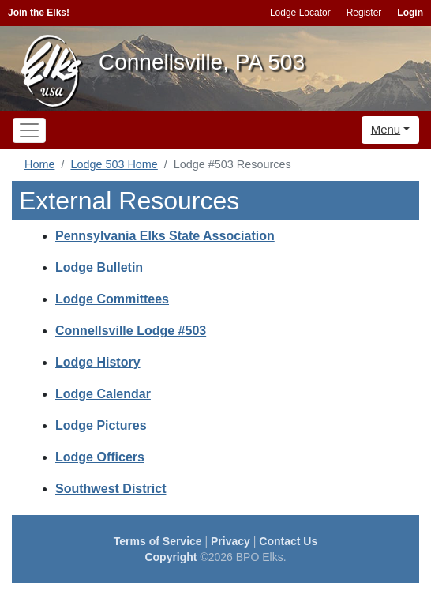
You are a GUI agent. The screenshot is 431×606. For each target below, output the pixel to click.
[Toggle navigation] (29, 130)
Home (39, 164)
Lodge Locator (300, 12)
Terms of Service (158, 541)
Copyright (170, 557)
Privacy (230, 541)
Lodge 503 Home (113, 164)
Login (410, 12)
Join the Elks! (38, 12)
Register (364, 12)
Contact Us (288, 541)
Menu (386, 129)
